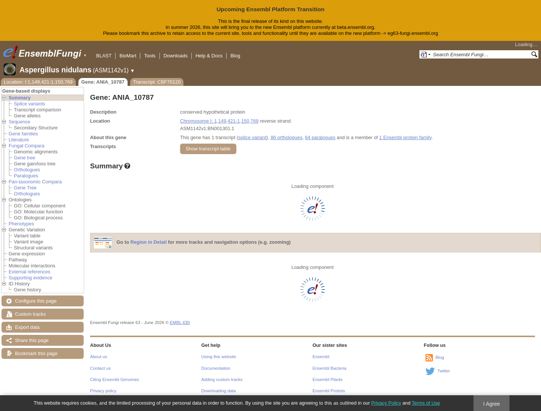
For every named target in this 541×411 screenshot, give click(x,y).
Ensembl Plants (328, 379)
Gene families (23, 133)
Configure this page (36, 301)
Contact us (100, 368)
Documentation (215, 368)
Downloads (176, 55)
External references (29, 271)
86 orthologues (286, 137)
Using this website (218, 356)
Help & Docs (208, 55)
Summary (19, 97)
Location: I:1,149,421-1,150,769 (38, 82)
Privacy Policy (386, 403)
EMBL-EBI (180, 322)
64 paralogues (320, 137)
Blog (235, 55)
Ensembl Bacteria (329, 368)
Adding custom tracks (222, 379)
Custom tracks (30, 314)
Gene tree (24, 157)
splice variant (252, 137)
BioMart (127, 55)
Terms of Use (426, 403)
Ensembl (321, 356)
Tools (149, 55)
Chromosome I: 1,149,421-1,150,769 (219, 121)
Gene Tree (25, 187)
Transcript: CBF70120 (157, 82)
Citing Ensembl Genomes (114, 379)
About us (98, 356)
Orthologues (27, 169)
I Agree (491, 404)
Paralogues (26, 175)
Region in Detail (149, 242)
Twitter (443, 371)
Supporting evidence (31, 277)
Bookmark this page (36, 353)
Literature (19, 139)
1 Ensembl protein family (405, 137)
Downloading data (218, 390)
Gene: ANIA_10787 (103, 82)
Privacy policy (103, 390)
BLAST (103, 55)
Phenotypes (21, 223)
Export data (27, 327)
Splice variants (29, 103)
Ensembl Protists (329, 390)
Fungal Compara (26, 145)
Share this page (32, 340)
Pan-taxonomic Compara (35, 181)
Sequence (19, 121)
